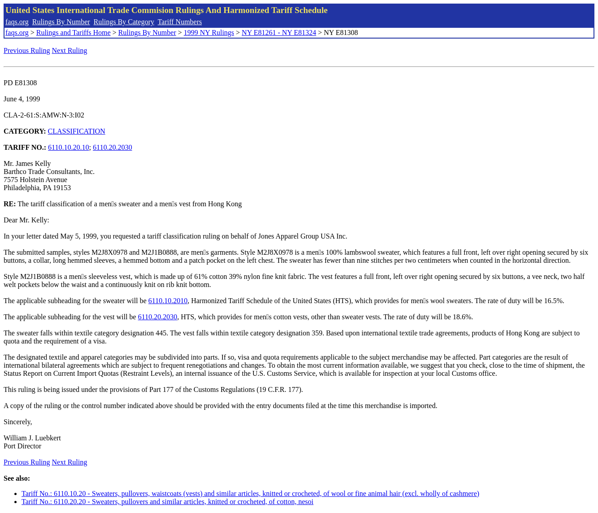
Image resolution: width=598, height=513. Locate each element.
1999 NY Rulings (209, 32)
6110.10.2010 (168, 300)
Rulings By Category (124, 22)
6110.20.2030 (112, 147)
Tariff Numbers (179, 22)
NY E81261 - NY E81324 (279, 32)
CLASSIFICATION (76, 131)
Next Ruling (69, 50)
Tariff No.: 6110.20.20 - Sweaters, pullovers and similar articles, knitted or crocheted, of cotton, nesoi (168, 501)
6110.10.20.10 (68, 147)
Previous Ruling (27, 50)
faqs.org (17, 22)
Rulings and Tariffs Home (73, 32)
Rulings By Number (61, 22)
